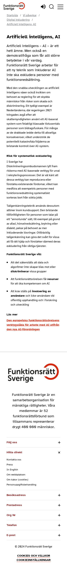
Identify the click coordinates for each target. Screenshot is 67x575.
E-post (11, 535)
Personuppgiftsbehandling (21, 484)
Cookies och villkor (33, 555)
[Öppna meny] (60, 7)
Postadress (14, 505)
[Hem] (14, 6)
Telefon (12, 525)
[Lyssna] (43, 6)
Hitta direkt (14, 452)
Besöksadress (16, 495)
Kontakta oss (14, 459)
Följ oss (12, 442)
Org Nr (11, 515)
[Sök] (51, 6)
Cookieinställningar (34, 560)
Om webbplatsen (16, 474)
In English (12, 469)
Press (10, 464)
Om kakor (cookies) (17, 479)
